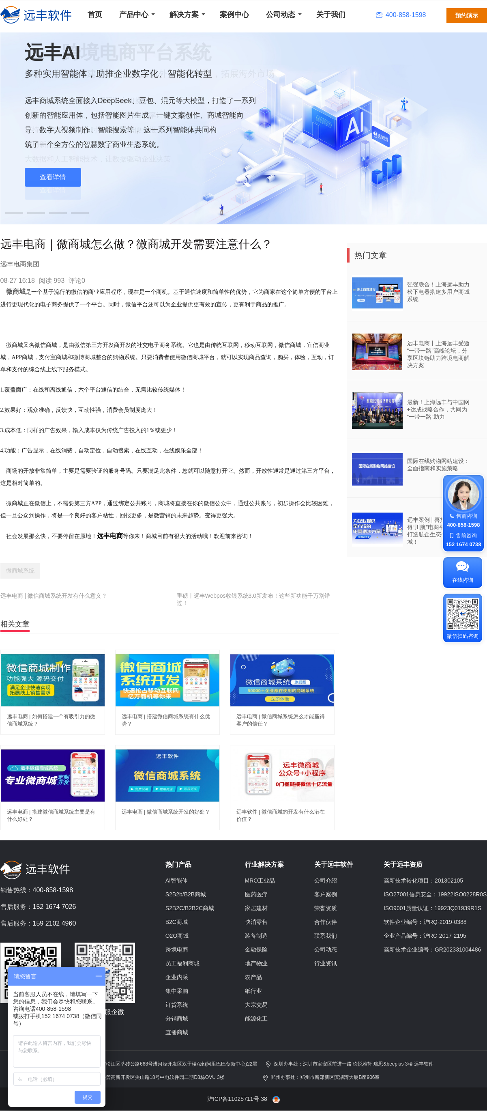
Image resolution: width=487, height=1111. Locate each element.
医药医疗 (256, 894)
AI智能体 (176, 880)
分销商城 (176, 1018)
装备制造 (256, 935)
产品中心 (133, 15)
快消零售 (256, 922)
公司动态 (280, 15)
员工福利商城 (182, 963)
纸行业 (253, 991)
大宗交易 (256, 1004)
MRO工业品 (260, 880)
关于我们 (330, 15)
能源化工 (256, 1018)
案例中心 (234, 15)
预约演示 (466, 15)
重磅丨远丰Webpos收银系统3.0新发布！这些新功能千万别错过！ (253, 599)
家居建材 (256, 908)
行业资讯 (325, 963)
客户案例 (325, 894)
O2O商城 (177, 935)
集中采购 (176, 991)
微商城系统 (20, 570)
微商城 (16, 291)
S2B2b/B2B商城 (185, 894)
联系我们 (325, 935)
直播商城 (176, 1032)
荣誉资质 (325, 908)
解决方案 (184, 15)
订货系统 (176, 1004)
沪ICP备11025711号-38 (237, 1099)
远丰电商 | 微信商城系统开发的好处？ (166, 812)
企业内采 (176, 977)
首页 (95, 15)
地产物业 (256, 963)
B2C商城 (176, 922)
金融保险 (256, 949)
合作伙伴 (325, 922)
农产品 (253, 977)
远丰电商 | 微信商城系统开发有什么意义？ (53, 595)
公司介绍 (325, 880)
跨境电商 (176, 949)
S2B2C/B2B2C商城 (190, 908)
